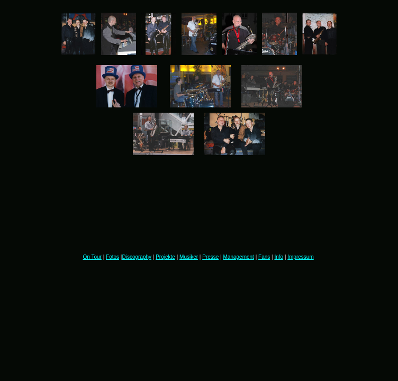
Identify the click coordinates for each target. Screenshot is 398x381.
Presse (210, 257)
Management (238, 257)
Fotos (112, 257)
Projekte (165, 257)
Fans (264, 257)
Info (278, 257)
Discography (136, 257)
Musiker (188, 257)
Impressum (300, 257)
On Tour (92, 257)
